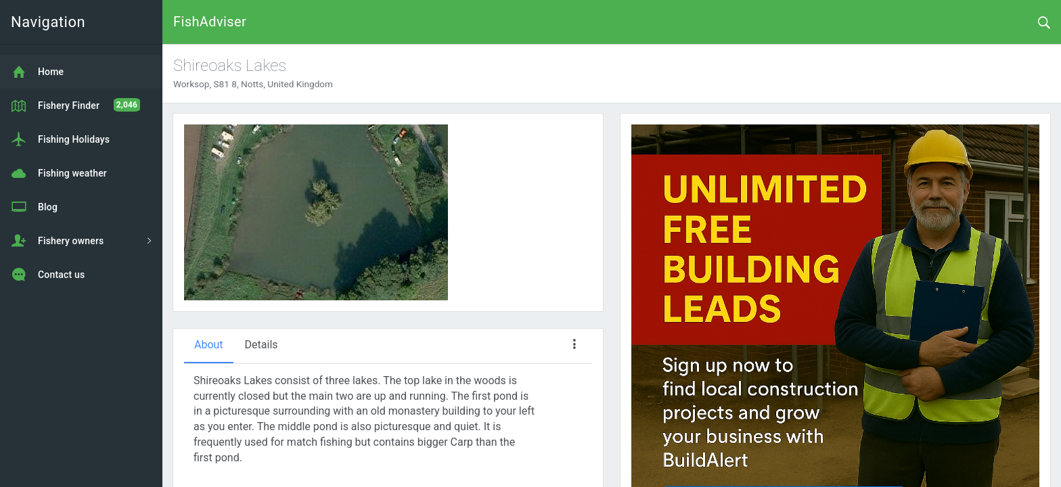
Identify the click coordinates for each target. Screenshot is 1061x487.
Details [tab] (261, 344)
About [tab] (208, 344)
